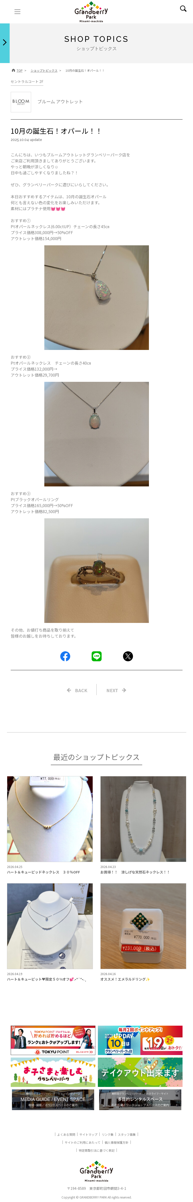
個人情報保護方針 (117, 1142)
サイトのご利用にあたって (82, 1142)
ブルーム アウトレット (47, 101)
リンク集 (108, 1134)
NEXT (112, 690)
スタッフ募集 (127, 1134)
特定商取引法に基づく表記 (97, 1150)
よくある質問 (66, 1134)
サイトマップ (88, 1134)
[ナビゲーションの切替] (17, 11)
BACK (81, 690)
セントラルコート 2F (27, 81)
